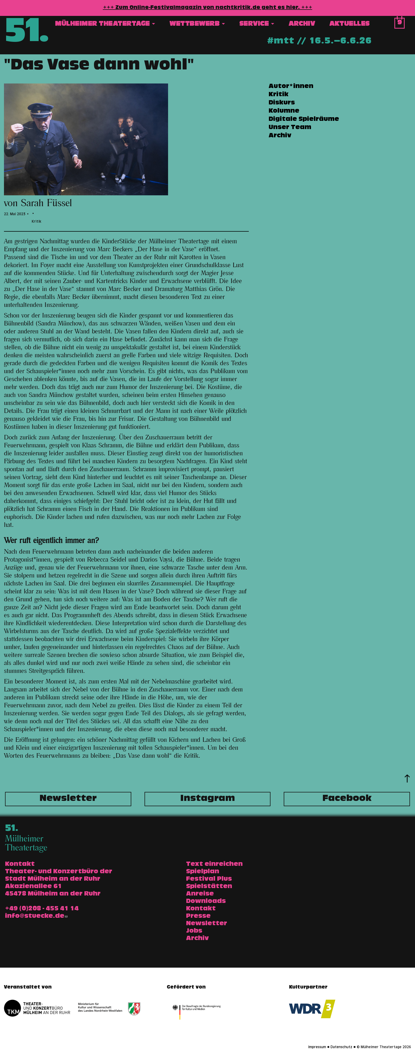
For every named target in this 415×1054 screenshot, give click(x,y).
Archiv (301, 24)
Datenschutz (341, 1047)
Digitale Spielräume (304, 119)
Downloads (206, 901)
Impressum (317, 1047)
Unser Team (290, 128)
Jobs (194, 931)
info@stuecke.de (36, 916)
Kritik (278, 95)
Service (256, 24)
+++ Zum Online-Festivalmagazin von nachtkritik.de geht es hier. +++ (207, 8)
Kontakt (201, 909)
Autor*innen (291, 86)
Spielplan (202, 872)
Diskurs (282, 103)
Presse (198, 916)
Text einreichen (214, 864)
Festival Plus (209, 879)
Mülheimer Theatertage (105, 24)
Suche (384, 25)
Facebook (347, 799)
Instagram (207, 799)
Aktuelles (349, 24)
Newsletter (68, 799)
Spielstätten (209, 887)
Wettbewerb (197, 24)
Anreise (200, 894)
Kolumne (284, 111)
